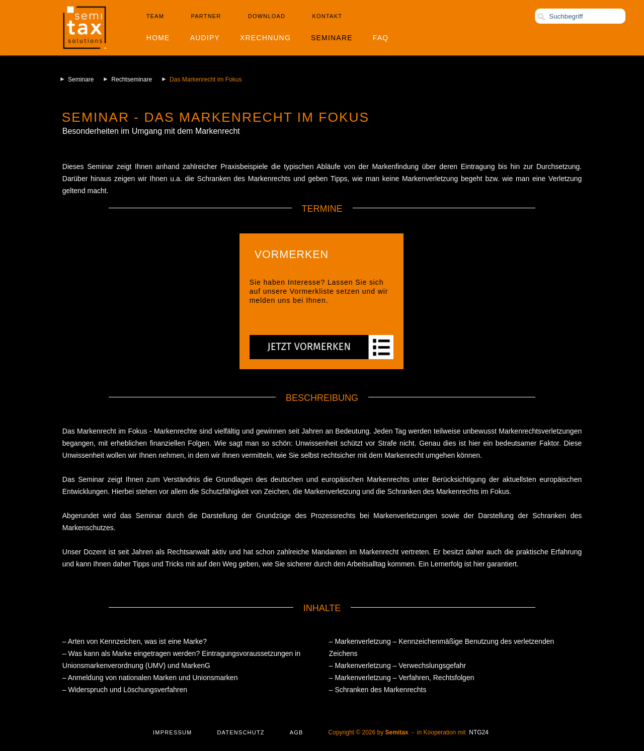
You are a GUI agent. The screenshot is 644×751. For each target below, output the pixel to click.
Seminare (332, 38)
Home (158, 38)
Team (155, 16)
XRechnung (265, 38)
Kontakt (327, 16)
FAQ (381, 38)
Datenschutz (240, 732)
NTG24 (479, 732)
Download (266, 16)
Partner (206, 16)
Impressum (172, 732)
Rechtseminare (131, 79)
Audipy (205, 38)
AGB (296, 732)
